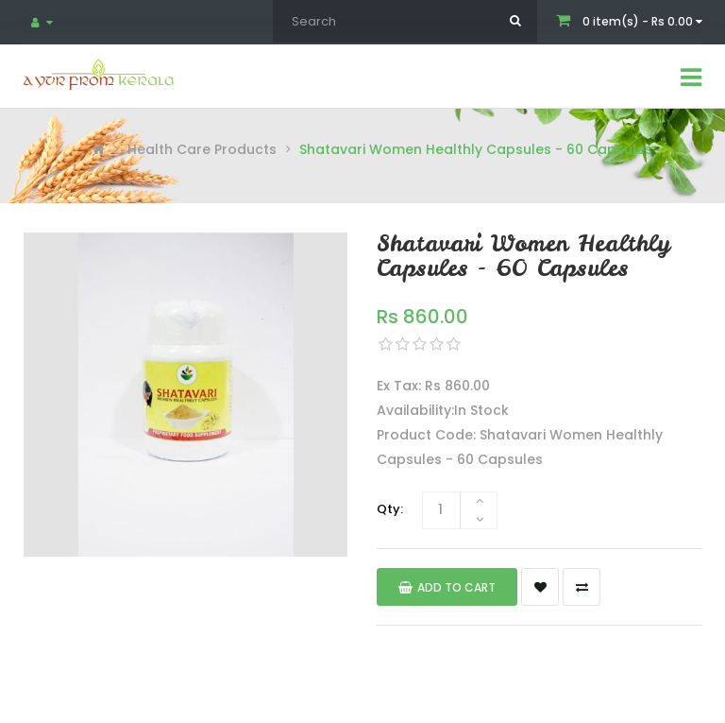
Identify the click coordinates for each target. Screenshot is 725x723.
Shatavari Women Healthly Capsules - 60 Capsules (475, 149)
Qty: (390, 509)
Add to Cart (447, 587)
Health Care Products (202, 149)
